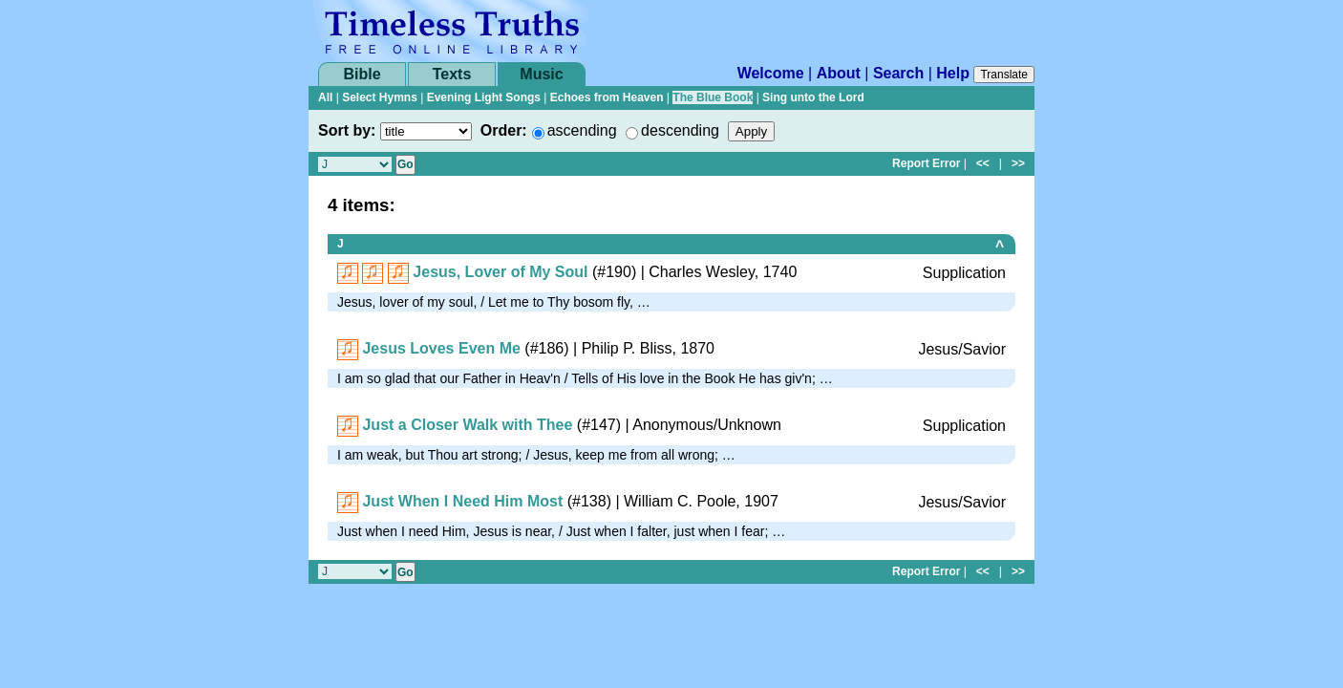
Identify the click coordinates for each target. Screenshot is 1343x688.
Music (541, 74)
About (839, 73)
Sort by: (346, 130)
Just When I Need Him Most (462, 501)
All (325, 97)
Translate (1004, 74)
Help (953, 73)
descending (680, 130)
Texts (452, 74)
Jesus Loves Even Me (441, 348)
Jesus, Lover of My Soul (500, 272)
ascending (582, 130)
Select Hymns (379, 97)
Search (898, 73)
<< (983, 163)
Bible (361, 74)
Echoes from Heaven (607, 97)
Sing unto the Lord (813, 97)
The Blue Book (712, 97)
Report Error (926, 163)
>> (1018, 163)
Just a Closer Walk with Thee (467, 425)
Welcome (770, 73)
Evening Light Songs (484, 97)
